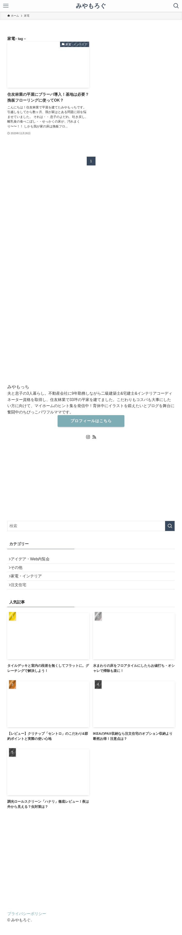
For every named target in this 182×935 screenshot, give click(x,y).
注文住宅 (22, 595)
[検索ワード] (91, 526)
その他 (20, 572)
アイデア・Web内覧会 (33, 560)
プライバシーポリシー (26, 926)
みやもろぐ (91, 6)
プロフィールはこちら (91, 421)
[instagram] (88, 437)
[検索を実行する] (170, 526)
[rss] (94, 437)
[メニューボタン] (6, 6)
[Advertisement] (91, 865)
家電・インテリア (29, 584)
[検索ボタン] (176, 6)
